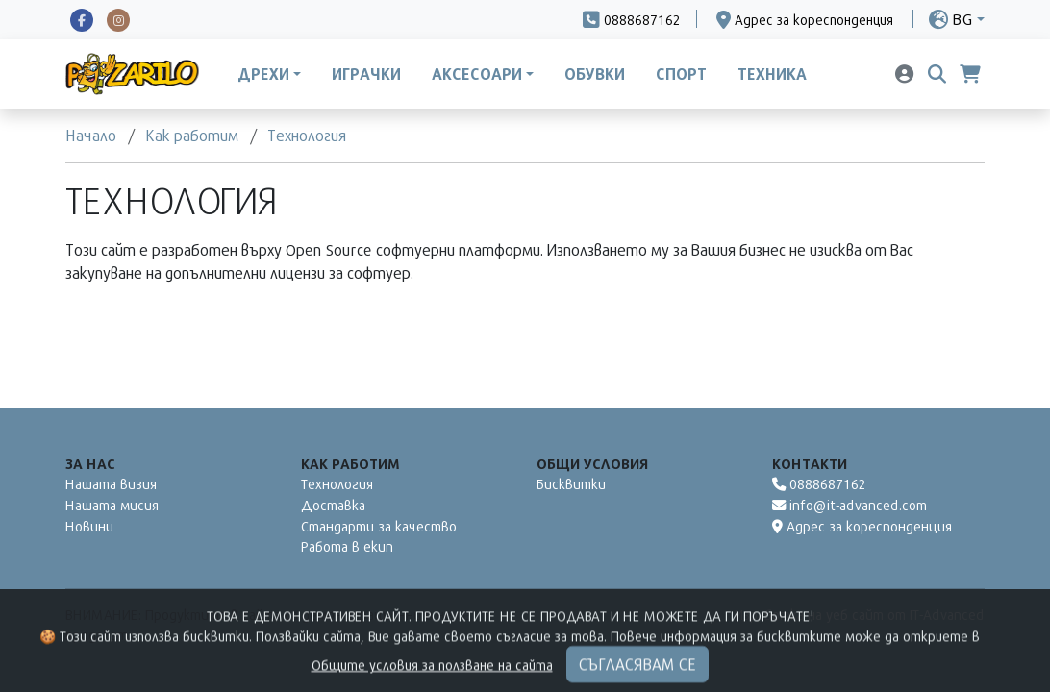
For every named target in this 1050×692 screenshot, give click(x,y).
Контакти (809, 464)
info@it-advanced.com (849, 505)
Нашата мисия (112, 505)
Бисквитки (571, 484)
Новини (89, 526)
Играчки (366, 74)
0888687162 (819, 484)
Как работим (350, 464)
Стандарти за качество (379, 526)
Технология (337, 484)
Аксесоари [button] (477, 74)
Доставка (333, 505)
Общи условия (593, 464)
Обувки (594, 74)
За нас (90, 464)
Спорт (681, 74)
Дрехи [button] (263, 74)
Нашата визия (111, 484)
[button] (957, 19)
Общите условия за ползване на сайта (432, 682)
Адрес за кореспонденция (862, 526)
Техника (772, 74)
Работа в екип (347, 546)
